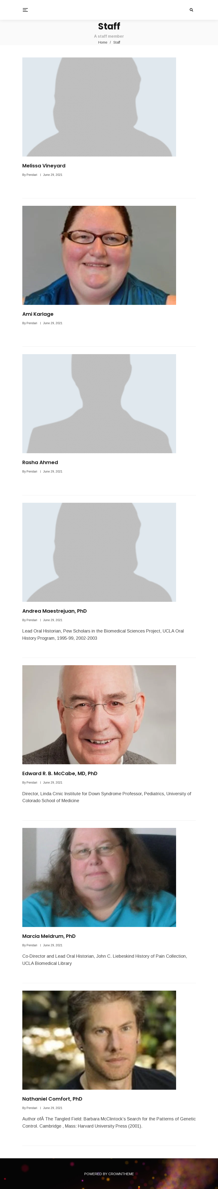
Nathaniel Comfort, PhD (52, 1098)
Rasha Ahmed (40, 462)
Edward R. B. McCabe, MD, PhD (59, 773)
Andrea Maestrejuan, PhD (54, 611)
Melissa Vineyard (43, 165)
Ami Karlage (38, 314)
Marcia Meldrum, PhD (49, 936)
